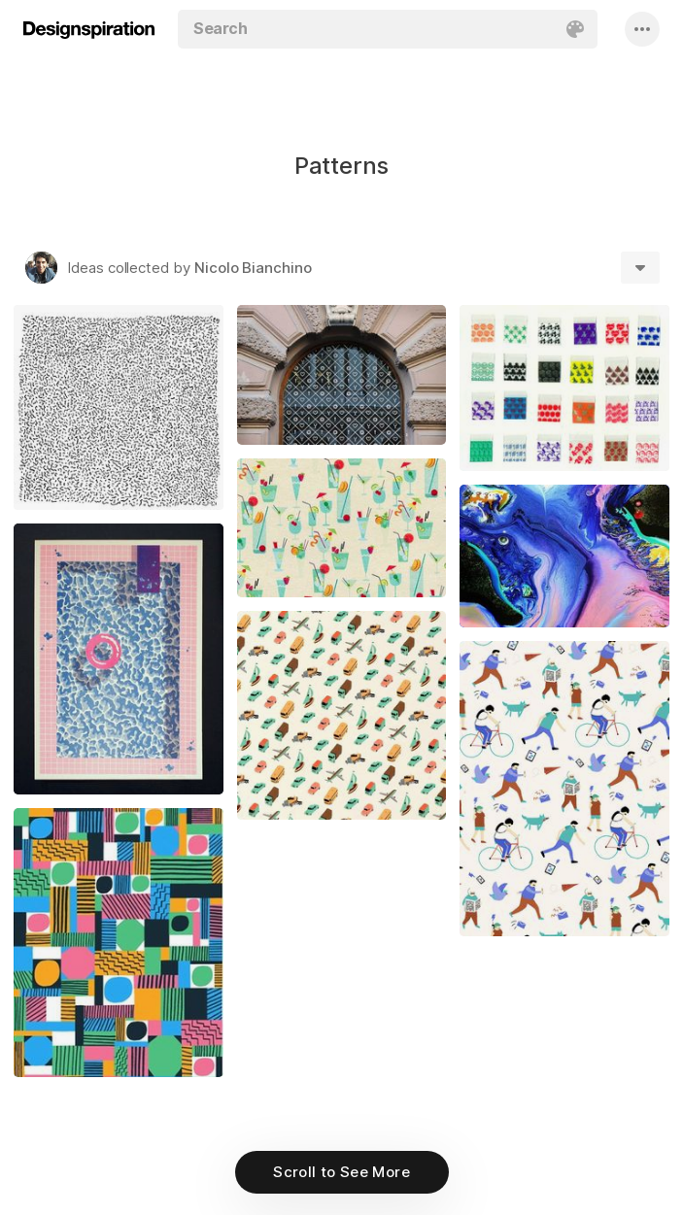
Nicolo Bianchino (253, 267)
